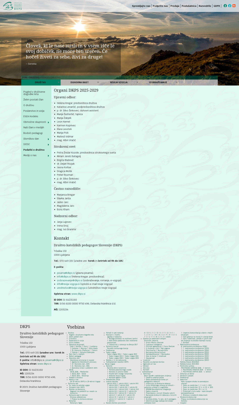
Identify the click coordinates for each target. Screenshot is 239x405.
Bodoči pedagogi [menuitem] (33, 133)
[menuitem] (221, 6)
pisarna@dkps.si (66, 272)
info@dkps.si (64, 276)
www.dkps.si (78, 293)
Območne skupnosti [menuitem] (34, 121)
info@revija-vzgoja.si (68, 284)
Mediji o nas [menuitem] (30, 155)
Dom (24, 77)
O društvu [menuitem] (28, 105)
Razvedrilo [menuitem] (205, 5)
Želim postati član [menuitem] (33, 99)
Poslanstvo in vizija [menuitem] (33, 110)
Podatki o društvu (50, 77)
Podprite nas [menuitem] (160, 5)
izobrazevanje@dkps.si (69, 280)
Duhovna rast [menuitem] (80, 82)
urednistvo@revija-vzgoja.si (72, 287)
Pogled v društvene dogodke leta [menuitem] (34, 93)
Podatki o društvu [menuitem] (33, 149)
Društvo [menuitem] (40, 82)
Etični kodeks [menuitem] (30, 116)
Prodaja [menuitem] (174, 5)
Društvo (34, 77)
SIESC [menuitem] (26, 144)
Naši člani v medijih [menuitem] (33, 127)
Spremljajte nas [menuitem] (141, 5)
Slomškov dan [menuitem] (31, 138)
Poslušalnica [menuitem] (189, 5)
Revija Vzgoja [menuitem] (118, 82)
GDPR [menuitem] (217, 5)
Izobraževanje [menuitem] (158, 82)
